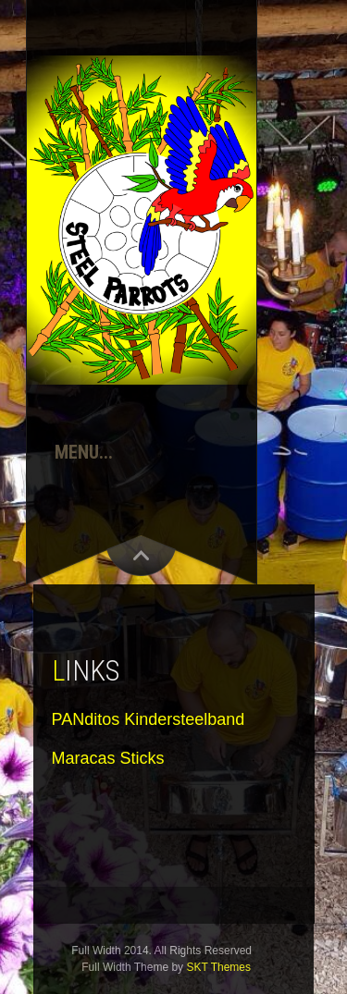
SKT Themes (218, 967)
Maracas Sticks (108, 758)
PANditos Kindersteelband (148, 719)
